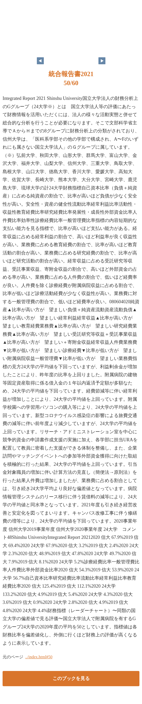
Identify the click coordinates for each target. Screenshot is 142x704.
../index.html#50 (38, 657)
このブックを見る (71, 678)
